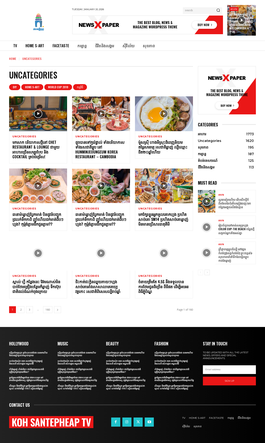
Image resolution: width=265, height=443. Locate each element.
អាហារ (234, 9)
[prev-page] (200, 272)
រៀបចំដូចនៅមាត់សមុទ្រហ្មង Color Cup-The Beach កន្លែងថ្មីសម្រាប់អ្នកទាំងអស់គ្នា (236, 229)
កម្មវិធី (80, 87)
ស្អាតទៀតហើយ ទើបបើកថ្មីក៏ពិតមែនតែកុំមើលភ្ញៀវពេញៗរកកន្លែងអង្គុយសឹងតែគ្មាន (234, 203)
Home (12, 58)
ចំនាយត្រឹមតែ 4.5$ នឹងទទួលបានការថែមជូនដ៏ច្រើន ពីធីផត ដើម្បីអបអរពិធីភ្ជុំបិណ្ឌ (163, 286)
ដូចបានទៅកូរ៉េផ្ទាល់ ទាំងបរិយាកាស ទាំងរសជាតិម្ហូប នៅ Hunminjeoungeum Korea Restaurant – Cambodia (99, 149)
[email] (229, 369)
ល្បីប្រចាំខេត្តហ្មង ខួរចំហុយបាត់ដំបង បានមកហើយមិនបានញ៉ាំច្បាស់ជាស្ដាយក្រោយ (28, 354)
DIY (14, 87)
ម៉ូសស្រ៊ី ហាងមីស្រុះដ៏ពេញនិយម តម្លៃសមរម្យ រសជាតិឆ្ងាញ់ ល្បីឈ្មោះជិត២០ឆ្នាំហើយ (162, 147)
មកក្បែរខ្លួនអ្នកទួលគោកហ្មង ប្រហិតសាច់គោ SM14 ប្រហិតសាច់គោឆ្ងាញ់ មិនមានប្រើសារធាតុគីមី (163, 219)
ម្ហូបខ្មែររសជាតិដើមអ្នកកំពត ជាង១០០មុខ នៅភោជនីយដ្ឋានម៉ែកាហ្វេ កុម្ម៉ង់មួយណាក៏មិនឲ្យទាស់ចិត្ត (28, 379)
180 (48, 309)
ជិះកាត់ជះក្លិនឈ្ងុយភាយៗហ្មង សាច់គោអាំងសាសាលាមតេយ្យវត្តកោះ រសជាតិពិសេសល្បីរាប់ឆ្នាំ (97, 286)
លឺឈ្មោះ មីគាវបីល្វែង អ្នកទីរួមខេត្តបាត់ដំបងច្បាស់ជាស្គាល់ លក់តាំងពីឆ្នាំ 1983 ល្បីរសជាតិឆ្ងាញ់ (28, 387)
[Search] (218, 10)
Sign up (229, 380)
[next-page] (57, 309)
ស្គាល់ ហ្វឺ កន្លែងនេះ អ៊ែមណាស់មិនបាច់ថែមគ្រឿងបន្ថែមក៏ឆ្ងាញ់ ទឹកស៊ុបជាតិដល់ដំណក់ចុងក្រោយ (36, 286)
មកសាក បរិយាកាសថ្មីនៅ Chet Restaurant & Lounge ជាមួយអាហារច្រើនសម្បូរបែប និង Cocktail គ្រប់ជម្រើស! (35, 149)
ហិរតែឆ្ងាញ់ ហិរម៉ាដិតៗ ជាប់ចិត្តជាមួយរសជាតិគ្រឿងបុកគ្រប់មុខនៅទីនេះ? (26, 370)
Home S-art (32, 87)
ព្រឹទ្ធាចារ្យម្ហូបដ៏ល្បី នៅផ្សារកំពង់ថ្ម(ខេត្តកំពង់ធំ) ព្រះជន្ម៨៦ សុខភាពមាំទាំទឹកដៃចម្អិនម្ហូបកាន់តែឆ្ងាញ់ (235, 255)
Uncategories (24, 136)
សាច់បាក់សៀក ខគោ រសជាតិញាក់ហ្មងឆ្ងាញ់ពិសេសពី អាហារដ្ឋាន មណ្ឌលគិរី (26, 362)
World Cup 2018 (58, 87)
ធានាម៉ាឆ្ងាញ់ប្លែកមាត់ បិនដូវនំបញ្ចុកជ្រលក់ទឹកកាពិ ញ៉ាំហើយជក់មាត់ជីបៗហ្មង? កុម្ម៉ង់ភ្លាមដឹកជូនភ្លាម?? (37, 219)
